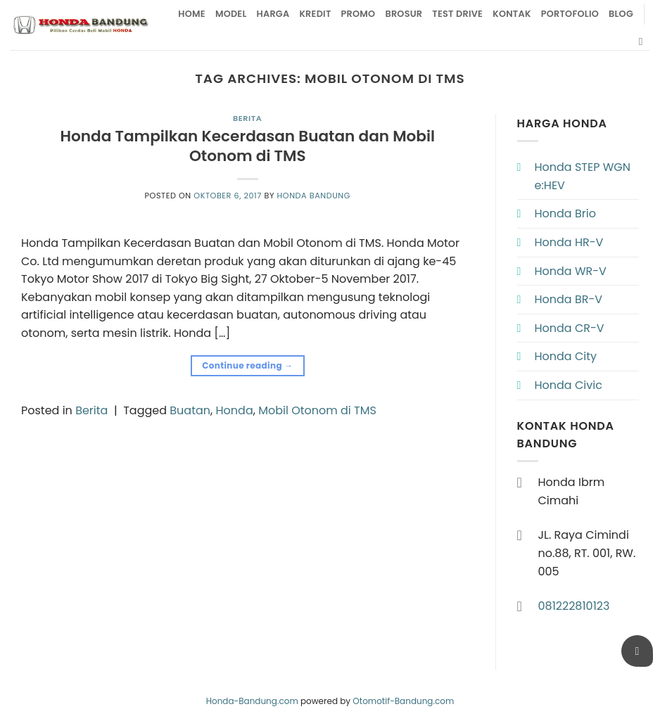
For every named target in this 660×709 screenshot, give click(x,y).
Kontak (512, 14)
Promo (358, 14)
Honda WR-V (571, 271)
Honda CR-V (569, 328)
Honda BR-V (569, 299)
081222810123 (574, 606)
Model (231, 14)
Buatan (190, 410)
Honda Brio (565, 213)
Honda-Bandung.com (252, 701)
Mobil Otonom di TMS (317, 410)
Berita (247, 118)
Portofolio (570, 14)
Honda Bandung (313, 195)
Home (191, 14)
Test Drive (457, 14)
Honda (234, 410)
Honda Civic (568, 385)
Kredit (315, 14)
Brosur (403, 14)
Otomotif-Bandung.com (403, 701)
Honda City (566, 356)
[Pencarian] (644, 41)
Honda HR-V (569, 242)
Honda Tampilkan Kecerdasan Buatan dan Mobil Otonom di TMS (247, 146)
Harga (273, 14)
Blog (621, 14)
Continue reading (247, 365)
